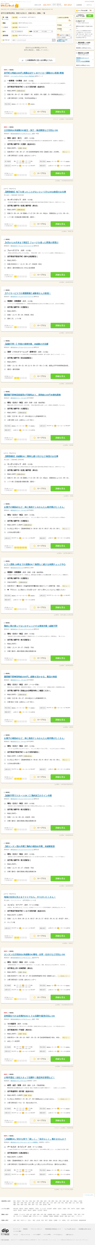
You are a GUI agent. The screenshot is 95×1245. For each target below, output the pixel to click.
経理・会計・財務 (31, 1214)
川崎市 (26, 1208)
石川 (52, 1202)
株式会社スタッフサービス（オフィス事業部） (25, 1142)
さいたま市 (43, 1208)
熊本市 (45, 1210)
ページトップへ (89, 1195)
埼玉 (27, 1201)
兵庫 (60, 1201)
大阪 (56, 1201)
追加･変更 (15, 17)
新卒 (46, 1220)
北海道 (80, 1201)
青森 (14, 1202)
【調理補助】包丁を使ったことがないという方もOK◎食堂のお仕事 (35, 192)
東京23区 (15, 1208)
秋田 (25, 1202)
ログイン (89, 5)
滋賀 (67, 1201)
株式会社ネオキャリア (17, 567)
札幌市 (83, 1208)
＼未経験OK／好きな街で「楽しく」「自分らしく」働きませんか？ (35, 1139)
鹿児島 (44, 1204)
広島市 (24, 1210)
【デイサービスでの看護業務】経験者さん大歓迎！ (27, 293)
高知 (18, 1204)
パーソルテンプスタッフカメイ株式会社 (23, 76)
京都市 (78, 1208)
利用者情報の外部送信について (53, 1229)
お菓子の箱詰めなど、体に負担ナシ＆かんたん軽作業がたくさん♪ (34, 507)
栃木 (34, 1201)
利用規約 (25, 1229)
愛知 (41, 1201)
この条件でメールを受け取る (62, 40)
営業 (75, 1214)
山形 (29, 1202)
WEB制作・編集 (27, 1216)
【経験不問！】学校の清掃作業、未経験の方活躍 (26, 344)
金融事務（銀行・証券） (54, 1214)
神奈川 (18, 1201)
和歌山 (75, 1201)
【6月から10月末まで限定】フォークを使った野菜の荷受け (31, 242)
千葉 (23, 1201)
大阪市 (64, 1208)
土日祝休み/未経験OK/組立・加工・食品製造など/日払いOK (31, 130)
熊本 (33, 1204)
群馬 (38, 1201)
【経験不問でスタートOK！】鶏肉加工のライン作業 (28, 795)
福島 (33, 1202)
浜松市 (59, 1208)
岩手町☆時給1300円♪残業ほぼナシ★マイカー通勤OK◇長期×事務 (34, 73)
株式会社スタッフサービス (19, 1080)
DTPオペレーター (37, 1216)
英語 (34, 1220)
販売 (79, 1214)
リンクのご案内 (17, 1231)
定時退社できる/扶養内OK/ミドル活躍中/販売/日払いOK (29, 1016)
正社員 (38, 1220)
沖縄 (49, 1204)
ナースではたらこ (58, 1234)
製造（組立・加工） (70, 1216)
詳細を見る (60, 112)
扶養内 (64, 1220)
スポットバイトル (25, 1234)
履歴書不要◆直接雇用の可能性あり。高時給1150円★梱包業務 (32, 395)
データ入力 (22, 1214)
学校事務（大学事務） (67, 1214)
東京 (14, 1201)
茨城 (30, 1201)
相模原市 (31, 1208)
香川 (77, 1202)
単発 (18, 1220)
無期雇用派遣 (82, 1220)
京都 (64, 1201)
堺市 (69, 1208)
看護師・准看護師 (54, 1216)
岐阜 (45, 1201)
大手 (68, 1220)
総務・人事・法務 (41, 1214)
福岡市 (34, 1210)
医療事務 (45, 1216)
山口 (74, 1202)
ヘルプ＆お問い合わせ (70, 1229)
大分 (37, 1204)
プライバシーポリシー (36, 1229)
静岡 (53, 1201)
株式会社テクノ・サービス (19, 398)
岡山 (63, 1202)
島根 (70, 1202)
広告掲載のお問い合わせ (85, 1229)
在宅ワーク (23, 1220)
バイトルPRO (47, 1234)
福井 (55, 1202)
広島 (59, 1202)
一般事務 (15, 1214)
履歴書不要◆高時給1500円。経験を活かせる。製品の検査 (30, 677)
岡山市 (29, 1210)
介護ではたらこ (70, 1234)
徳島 (81, 1202)
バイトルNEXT (37, 1234)
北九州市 (40, 1210)
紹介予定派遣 (74, 1220)
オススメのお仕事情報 (83, 59)
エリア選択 (5, 19)
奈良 (71, 1201)
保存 (89, 15)
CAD (83, 1214)
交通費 (55, 1220)
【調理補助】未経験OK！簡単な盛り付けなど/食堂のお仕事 (31, 456)
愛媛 (14, 1204)
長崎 (29, 1204)
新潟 (44, 1202)
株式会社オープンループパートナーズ (22, 246)
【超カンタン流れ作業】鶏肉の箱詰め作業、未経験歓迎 (29, 846)
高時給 (50, 1220)
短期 (14, 1220)
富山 (48, 1202)
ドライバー (79, 1216)
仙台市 (15, 1210)
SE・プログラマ (17, 1216)
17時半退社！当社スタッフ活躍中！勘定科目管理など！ (29, 1077)
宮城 (22, 1202)
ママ (60, 1220)
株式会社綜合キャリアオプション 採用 (23, 133)
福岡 (22, 1204)
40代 (42, 1220)
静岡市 (55, 1208)
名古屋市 (49, 1208)
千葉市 (37, 1208)
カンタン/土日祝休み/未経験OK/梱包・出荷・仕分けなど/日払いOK (34, 954)
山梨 (37, 1202)
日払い (29, 1220)
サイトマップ (16, 1229)
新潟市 (20, 1210)
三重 (49, 1201)
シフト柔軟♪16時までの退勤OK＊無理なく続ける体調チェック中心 (35, 564)
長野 (40, 1202)
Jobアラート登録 (63, 35)
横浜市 (21, 1208)
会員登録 (79, 5)
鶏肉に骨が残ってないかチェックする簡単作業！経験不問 (30, 626)
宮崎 (40, 1204)
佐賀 (25, 1204)
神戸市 (73, 1208)
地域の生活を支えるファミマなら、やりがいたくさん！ (30, 897)
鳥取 (66, 1202)
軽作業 (61, 1216)
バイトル (15, 1234)
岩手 (18, 1202)
